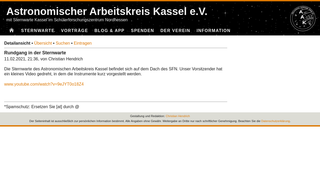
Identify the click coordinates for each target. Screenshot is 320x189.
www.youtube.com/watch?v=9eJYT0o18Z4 (44, 84)
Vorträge (74, 30)
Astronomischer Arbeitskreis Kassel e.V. (106, 11)
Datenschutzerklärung (275, 121)
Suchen (63, 43)
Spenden (142, 30)
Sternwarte (38, 30)
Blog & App (110, 30)
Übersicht (43, 43)
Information (213, 30)
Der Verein (175, 30)
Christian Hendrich (178, 116)
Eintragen (83, 43)
